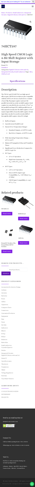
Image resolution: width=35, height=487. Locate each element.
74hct (30, 72)
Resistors (4, 339)
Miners (3, 331)
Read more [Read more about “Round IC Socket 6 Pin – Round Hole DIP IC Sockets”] (7, 251)
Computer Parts (6, 307)
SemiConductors (18, 12)
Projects (4, 397)
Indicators (4, 328)
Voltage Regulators (7, 373)
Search (6, 273)
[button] (30, 21)
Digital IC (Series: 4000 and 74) (17, 15)
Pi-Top (3, 333)
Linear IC (4, 358)
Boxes (3, 298)
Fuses (3, 322)
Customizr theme (28, 483)
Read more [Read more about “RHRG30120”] (23, 218)
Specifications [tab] (17, 81)
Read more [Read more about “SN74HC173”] (7, 213)
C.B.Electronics (13, 481)
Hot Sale (3, 325)
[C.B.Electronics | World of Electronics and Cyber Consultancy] (3, 6)
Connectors (4, 310)
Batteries (4, 296)
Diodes (3, 350)
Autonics (4, 293)
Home (3, 12)
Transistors (5, 367)
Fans (2, 319)
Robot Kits (4, 342)
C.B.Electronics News (9, 391)
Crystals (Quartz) (6, 347)
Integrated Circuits (7, 72)
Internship (5, 394)
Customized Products (8, 313)
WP (10, 483)
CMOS (3, 74)
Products (9, 12)
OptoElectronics (6, 361)
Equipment (4, 316)
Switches (4, 375)
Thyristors (4, 364)
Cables (3, 301)
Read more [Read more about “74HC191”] (23, 243)
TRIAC (3, 370)
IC (7, 74)
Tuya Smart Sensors (7, 378)
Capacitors (4, 304)
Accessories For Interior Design (10, 287)
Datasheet (4, 67)
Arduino (3, 290)
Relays (3, 336)
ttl (9, 74)
